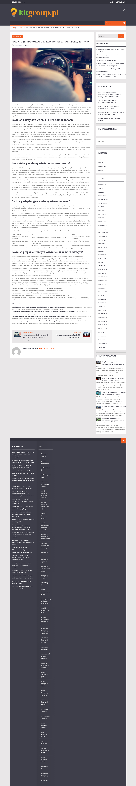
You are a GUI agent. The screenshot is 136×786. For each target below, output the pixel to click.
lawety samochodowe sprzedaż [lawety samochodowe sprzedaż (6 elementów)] (45, 592)
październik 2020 (103, 277)
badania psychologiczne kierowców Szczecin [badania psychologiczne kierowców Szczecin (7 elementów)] (45, 526)
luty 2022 (101, 218)
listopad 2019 (102, 310)
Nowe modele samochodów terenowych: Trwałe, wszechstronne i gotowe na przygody (35, 337)
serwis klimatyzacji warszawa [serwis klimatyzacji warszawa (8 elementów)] (44, 693)
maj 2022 (101, 207)
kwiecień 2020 (102, 299)
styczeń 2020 (102, 306)
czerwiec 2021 (102, 247)
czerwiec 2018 (102, 328)
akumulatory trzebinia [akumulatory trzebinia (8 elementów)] (44, 455)
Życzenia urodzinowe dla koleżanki (106, 60)
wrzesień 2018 (102, 325)
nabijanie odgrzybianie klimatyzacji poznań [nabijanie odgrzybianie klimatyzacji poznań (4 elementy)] (45, 620)
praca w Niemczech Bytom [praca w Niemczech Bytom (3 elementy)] (44, 675)
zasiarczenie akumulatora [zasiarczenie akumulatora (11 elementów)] (44, 768)
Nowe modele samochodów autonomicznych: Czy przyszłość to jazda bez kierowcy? (22, 557)
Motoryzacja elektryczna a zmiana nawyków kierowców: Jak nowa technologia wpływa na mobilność (21, 527)
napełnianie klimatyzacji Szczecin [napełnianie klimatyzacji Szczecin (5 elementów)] (44, 640)
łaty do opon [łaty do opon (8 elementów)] (44, 780)
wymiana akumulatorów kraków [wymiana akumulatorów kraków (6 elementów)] (45, 750)
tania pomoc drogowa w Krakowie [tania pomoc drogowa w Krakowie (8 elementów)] (44, 725)
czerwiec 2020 (102, 291)
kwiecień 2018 (102, 336)
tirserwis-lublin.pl (46, 348)
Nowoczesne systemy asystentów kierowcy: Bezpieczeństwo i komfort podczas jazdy (38, 321)
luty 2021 (101, 262)
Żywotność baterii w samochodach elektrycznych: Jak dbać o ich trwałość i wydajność (23, 473)
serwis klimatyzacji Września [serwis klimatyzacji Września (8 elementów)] (44, 702)
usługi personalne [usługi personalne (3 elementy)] (44, 742)
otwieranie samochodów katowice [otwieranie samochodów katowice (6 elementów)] (45, 665)
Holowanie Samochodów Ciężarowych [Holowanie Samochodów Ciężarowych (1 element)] (45, 546)
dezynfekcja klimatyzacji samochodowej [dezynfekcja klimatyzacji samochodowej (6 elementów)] (45, 536)
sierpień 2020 (102, 284)
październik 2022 (103, 199)
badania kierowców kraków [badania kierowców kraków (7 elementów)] (44, 516)
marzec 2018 (102, 339)
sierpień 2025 (102, 188)
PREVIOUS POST (28, 333)
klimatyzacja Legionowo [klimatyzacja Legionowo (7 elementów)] (44, 561)
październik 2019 (103, 314)
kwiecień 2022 (102, 210)
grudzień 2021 (102, 225)
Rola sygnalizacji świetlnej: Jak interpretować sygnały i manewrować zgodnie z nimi (110, 421)
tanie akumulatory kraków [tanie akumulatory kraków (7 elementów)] (44, 734)
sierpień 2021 (102, 240)
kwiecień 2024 (102, 196)
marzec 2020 (102, 303)
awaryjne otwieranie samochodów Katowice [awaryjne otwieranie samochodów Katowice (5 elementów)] (45, 506)
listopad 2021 (102, 229)
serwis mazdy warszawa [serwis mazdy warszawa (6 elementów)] (45, 710)
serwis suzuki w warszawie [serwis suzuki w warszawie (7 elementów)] (45, 717)
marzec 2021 (102, 258)
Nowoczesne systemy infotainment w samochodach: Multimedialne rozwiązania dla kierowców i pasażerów (44, 311)
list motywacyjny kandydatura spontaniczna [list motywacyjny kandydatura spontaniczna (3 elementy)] (46, 601)
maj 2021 (101, 251)
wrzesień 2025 (102, 184)
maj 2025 (101, 192)
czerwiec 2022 (102, 203)
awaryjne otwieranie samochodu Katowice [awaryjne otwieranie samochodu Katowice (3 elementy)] (44, 494)
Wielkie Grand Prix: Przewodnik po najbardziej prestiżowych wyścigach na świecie (23, 542)
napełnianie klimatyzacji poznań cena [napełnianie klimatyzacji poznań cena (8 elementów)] (44, 631)
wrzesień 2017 (102, 343)
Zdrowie (100, 170)
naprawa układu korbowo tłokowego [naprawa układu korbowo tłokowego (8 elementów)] (45, 656)
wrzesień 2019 (102, 317)
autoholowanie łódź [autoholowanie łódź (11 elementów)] (45, 469)
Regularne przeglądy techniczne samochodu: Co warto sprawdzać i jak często (110, 364)
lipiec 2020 (101, 288)
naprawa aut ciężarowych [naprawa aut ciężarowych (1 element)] (44, 648)
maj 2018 (101, 332)
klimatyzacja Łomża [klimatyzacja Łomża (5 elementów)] (44, 577)
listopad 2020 (102, 273)
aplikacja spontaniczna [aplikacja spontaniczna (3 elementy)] (45, 462)
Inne (99, 159)
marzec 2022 (102, 214)
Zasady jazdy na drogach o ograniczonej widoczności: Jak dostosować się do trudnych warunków (23, 494)
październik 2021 (103, 232)
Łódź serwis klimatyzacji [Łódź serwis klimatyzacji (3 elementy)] (44, 775)
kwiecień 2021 (102, 255)
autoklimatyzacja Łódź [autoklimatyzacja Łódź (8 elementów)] (46, 476)
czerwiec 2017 (102, 347)
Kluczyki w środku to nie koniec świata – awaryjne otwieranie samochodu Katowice (23, 535)
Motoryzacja (120, 2)
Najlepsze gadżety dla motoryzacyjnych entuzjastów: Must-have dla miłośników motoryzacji (23, 481)
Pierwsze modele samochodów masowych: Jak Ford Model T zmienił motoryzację (22, 501)
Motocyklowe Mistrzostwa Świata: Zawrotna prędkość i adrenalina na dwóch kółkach (22, 514)
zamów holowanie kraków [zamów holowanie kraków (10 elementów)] (44, 760)
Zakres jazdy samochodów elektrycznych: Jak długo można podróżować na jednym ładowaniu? (22, 550)
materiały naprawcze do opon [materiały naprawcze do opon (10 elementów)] (45, 610)
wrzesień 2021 (102, 236)
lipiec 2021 (101, 244)
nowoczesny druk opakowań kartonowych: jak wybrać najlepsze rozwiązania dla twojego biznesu (109, 95)
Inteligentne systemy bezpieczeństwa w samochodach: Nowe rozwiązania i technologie (38, 307)
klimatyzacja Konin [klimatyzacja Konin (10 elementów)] (44, 554)
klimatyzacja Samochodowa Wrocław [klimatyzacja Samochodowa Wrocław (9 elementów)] (45, 569)
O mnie (111, 2)
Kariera (100, 162)
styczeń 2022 (102, 221)
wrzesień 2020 (102, 280)
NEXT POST (77, 333)
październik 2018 (103, 321)
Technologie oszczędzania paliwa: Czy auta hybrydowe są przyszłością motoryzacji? (23, 455)
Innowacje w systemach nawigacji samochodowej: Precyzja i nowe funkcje (21, 565)
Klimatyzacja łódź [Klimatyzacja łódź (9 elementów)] (45, 584)
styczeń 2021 (102, 266)
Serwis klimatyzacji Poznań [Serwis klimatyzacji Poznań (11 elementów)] (44, 684)
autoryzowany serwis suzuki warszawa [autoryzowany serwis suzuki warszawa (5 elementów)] (45, 484)
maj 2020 (101, 295)
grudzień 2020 (102, 269)
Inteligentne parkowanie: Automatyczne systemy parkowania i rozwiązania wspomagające (39, 316)
